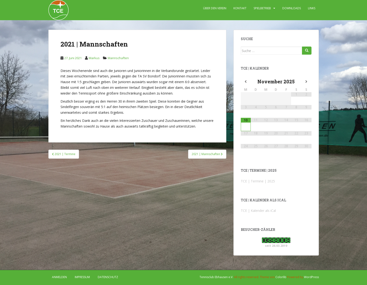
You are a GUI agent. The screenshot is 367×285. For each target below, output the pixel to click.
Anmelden (59, 277)
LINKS (311, 8)
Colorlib (280, 277)
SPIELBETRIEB (262, 8)
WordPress (311, 277)
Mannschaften (118, 58)
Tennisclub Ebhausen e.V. (216, 277)
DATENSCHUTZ (108, 277)
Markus (94, 58)
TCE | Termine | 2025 (258, 181)
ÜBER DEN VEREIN (214, 8)
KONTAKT (239, 8)
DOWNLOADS (291, 8)
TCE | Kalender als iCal (258, 210)
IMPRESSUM (82, 277)
